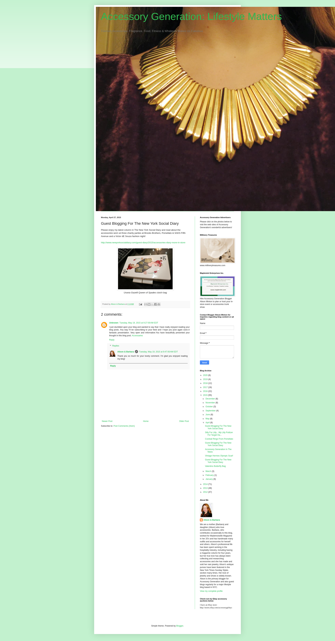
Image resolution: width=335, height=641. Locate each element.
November (211, 402)
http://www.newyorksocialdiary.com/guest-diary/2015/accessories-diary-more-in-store (143, 242)
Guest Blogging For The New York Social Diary (218, 427)
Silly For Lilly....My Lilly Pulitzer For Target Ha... (219, 433)
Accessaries (137, 335)
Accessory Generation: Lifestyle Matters (191, 16)
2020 (205, 375)
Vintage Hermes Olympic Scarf (219, 456)
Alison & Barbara (125, 352)
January (209, 479)
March (209, 471)
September (211, 410)
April (208, 422)
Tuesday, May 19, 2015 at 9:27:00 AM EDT (138, 323)
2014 (205, 484)
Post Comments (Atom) (124, 426)
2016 (205, 391)
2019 (205, 379)
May (208, 418)
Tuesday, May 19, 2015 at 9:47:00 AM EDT (158, 352)
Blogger (179, 626)
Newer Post (107, 421)
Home (146, 421)
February (210, 475)
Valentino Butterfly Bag (215, 466)
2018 (205, 383)
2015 (205, 395)
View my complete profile (211, 591)
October (209, 406)
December (211, 399)
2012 (205, 492)
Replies (115, 346)
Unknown (113, 323)
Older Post (184, 421)
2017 (205, 387)
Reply (111, 340)
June (208, 414)
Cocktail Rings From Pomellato (219, 439)
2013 (205, 488)
